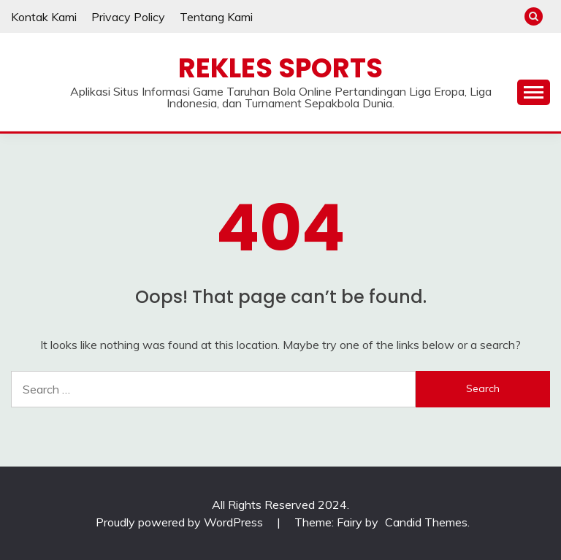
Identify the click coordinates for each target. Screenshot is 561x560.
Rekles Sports (280, 68)
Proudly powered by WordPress (181, 522)
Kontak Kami (44, 16)
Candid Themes (426, 522)
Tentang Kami (216, 16)
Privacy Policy (128, 16)
